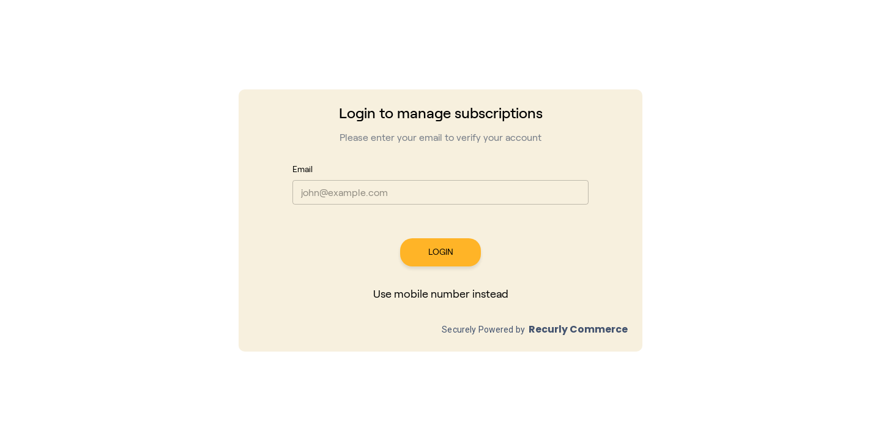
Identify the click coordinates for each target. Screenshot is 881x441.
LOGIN (440, 252)
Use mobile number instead (440, 294)
